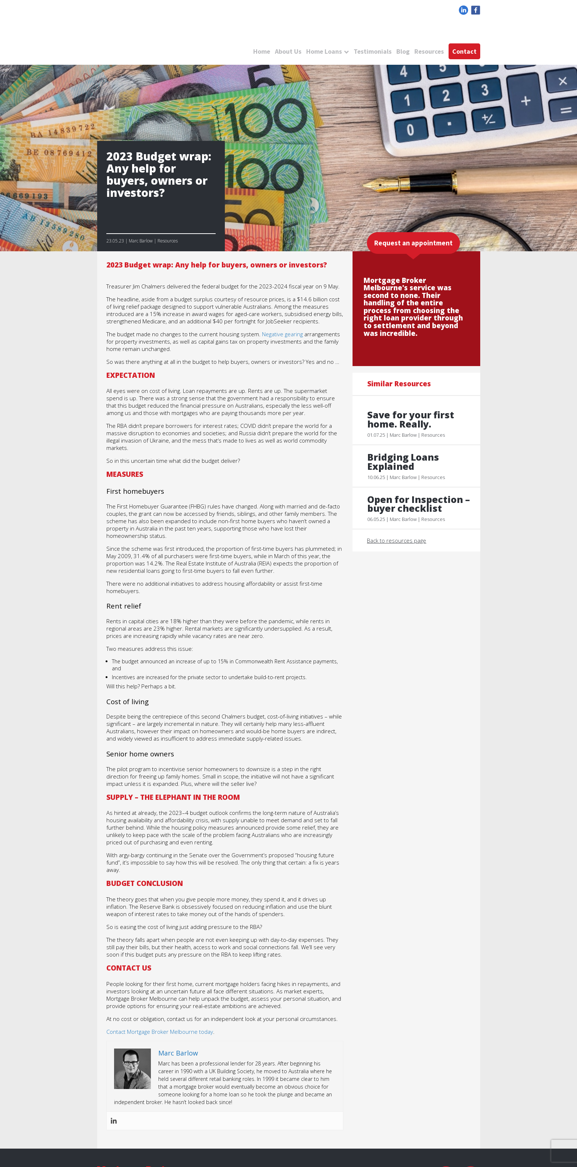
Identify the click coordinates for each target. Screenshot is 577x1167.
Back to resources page (396, 541)
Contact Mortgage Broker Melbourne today (159, 1031)
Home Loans (323, 51)
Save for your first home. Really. (411, 419)
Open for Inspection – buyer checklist (419, 504)
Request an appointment (413, 242)
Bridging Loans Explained (403, 462)
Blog (402, 51)
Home (260, 51)
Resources (429, 51)
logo (159, 37)
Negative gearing (282, 334)
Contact (464, 51)
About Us (286, 51)
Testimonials (372, 51)
